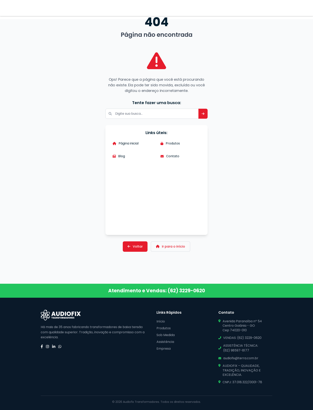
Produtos (170, 143)
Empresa (163, 348)
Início (160, 321)
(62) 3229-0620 (186, 290)
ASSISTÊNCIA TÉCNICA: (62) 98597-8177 (240, 348)
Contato (169, 156)
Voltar (135, 246)
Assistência (165, 341)
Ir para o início (170, 246)
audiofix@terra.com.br (240, 358)
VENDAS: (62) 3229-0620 (242, 337)
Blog (119, 156)
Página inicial (126, 143)
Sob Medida (165, 335)
